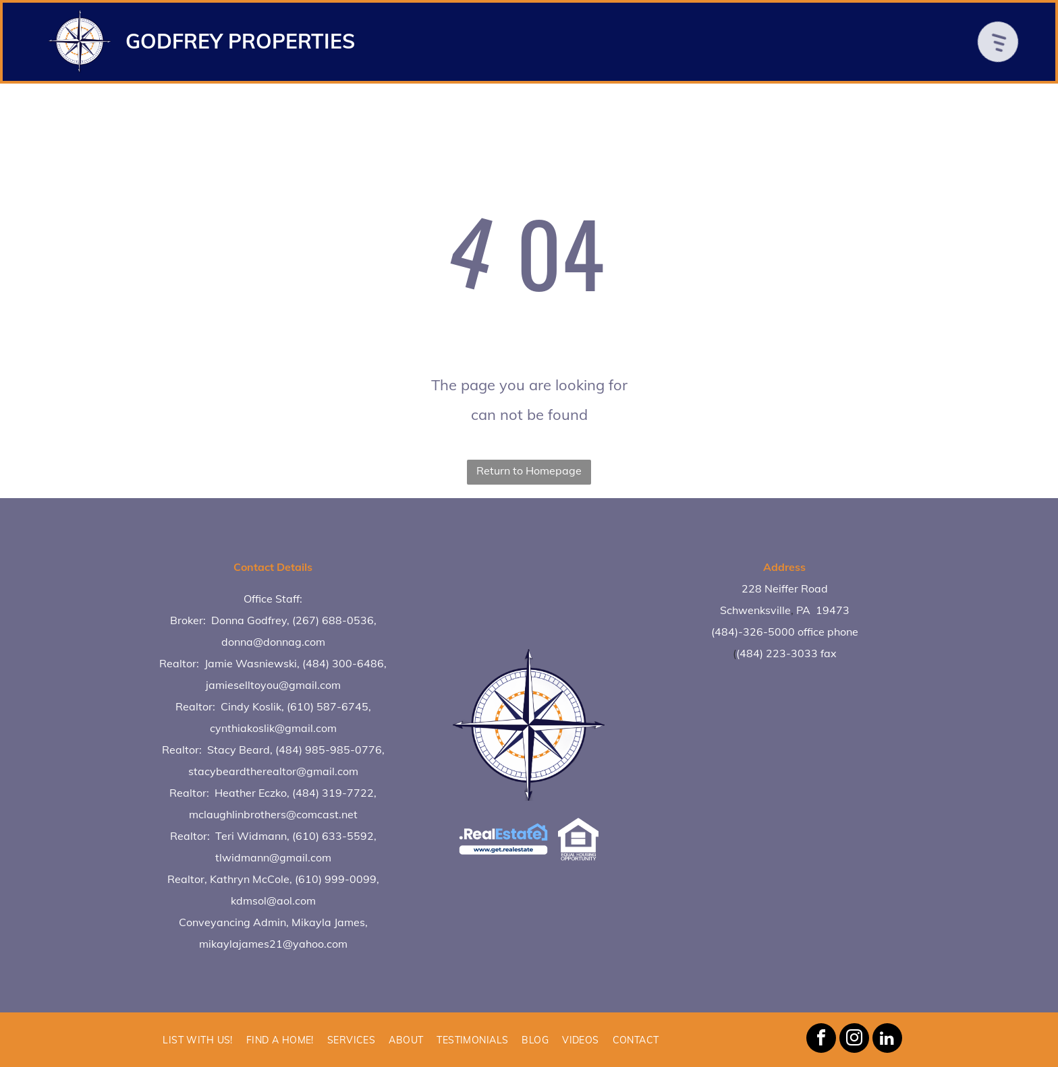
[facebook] (821, 1039)
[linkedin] (887, 1039)
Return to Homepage (529, 470)
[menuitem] (197, 1040)
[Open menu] (1002, 41)
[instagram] (854, 1039)
